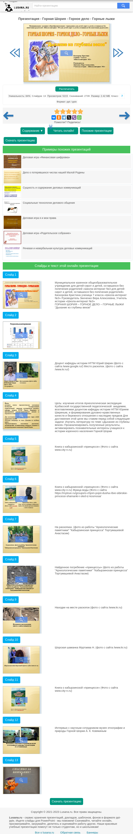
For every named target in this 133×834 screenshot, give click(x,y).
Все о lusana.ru (44, 832)
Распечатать (67, 89)
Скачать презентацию (20, 140)
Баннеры (92, 832)
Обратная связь (70, 832)
